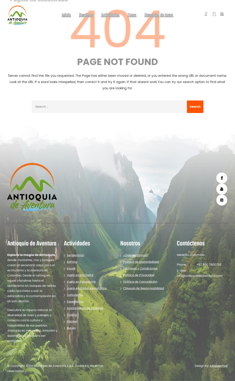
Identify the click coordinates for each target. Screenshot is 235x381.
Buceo (71, 328)
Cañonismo (75, 295)
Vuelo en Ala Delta (80, 275)
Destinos (86, 15)
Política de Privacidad (138, 275)
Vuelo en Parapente (81, 282)
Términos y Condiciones (140, 268)
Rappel (72, 321)
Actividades (110, 15)
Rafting (72, 262)
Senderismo (75, 255)
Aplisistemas (218, 366)
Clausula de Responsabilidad (143, 288)
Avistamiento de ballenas (85, 308)
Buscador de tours (159, 15)
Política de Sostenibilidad (141, 262)
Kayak (71, 268)
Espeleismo (75, 301)
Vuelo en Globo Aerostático (87, 288)
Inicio (66, 15)
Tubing (72, 315)
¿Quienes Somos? (136, 255)
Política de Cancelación (140, 282)
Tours (132, 15)
